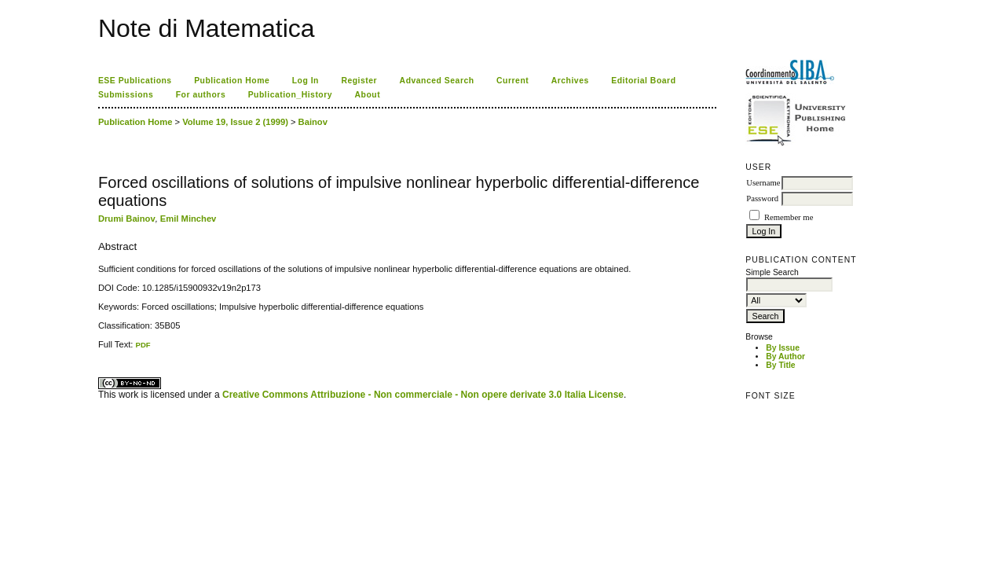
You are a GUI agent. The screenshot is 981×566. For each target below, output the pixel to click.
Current (512, 80)
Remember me (788, 217)
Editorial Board (643, 80)
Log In (305, 80)
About (368, 94)
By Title (780, 365)
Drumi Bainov (127, 218)
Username (763, 182)
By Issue (783, 348)
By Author (785, 356)
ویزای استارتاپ (102, 349)
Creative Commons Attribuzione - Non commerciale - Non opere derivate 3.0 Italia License (423, 394)
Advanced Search (437, 80)
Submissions (125, 94)
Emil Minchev (188, 218)
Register (359, 80)
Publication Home (231, 80)
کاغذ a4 (99, 349)
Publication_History (290, 94)
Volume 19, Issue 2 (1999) (235, 122)
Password (762, 198)
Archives (570, 80)
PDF (143, 344)
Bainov (313, 122)
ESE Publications (135, 80)
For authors (200, 94)
